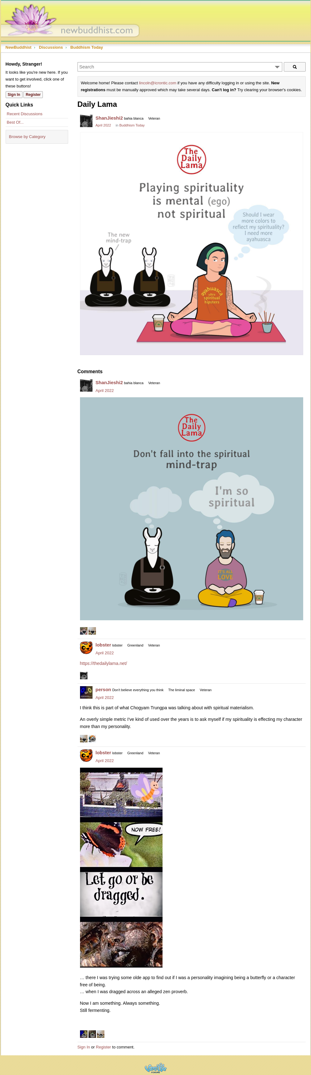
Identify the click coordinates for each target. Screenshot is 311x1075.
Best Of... (15, 122)
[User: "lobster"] (86, 648)
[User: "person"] (86, 692)
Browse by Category (27, 136)
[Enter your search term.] (180, 67)
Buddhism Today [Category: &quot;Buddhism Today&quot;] (132, 125)
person (103, 689)
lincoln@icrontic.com (157, 83)
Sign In (84, 1047)
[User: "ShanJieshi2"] (86, 121)
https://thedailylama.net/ (103, 663)
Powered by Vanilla (156, 1068)
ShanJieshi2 (109, 118)
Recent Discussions (25, 113)
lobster (103, 644)
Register (103, 1047)
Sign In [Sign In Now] (14, 94)
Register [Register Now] (33, 94)
